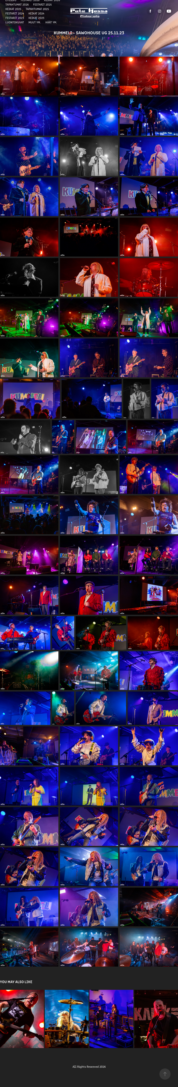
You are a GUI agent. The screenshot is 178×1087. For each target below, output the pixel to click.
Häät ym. (51, 22)
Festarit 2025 (42, 4)
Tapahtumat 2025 (37, 9)
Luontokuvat (14, 22)
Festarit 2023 (14, 18)
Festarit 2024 (14, 13)
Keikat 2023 (36, 18)
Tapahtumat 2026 (17, 4)
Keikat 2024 (36, 13)
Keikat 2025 (13, 9)
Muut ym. (34, 22)
